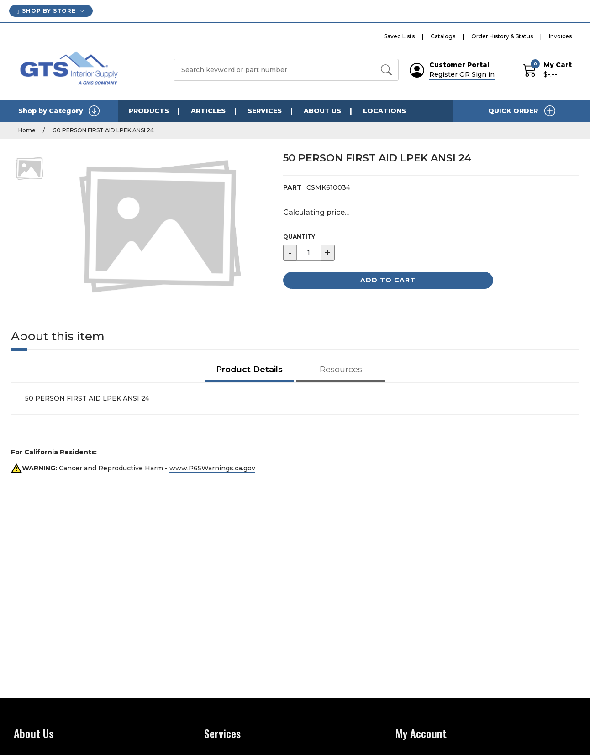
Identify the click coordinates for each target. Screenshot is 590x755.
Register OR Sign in (462, 74)
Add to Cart (388, 280)
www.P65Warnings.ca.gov (212, 468)
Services (265, 111)
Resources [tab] (341, 369)
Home (27, 130)
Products (149, 111)
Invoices (560, 36)
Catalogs (443, 36)
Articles (208, 111)
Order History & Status (502, 36)
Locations (384, 111)
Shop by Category (59, 110)
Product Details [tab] (249, 369)
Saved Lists (399, 36)
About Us (322, 111)
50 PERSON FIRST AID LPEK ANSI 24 (103, 130)
